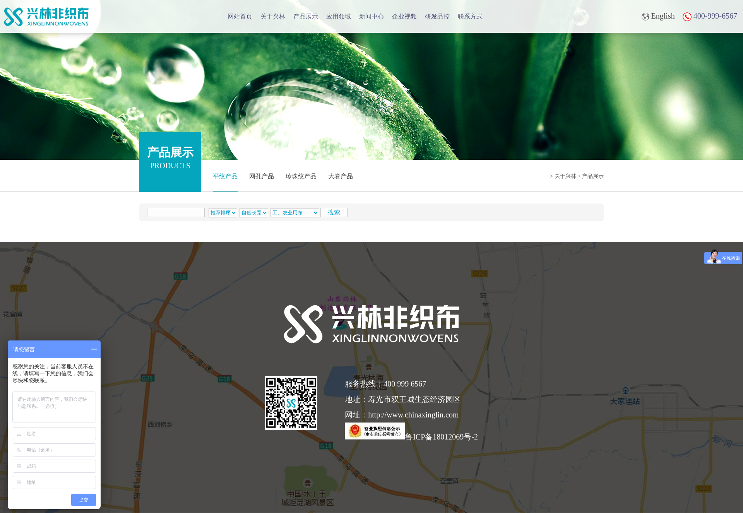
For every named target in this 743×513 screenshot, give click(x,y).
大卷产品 (340, 176)
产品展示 (305, 16)
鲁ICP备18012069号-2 (411, 437)
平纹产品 (225, 176)
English (658, 16)
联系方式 (470, 16)
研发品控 (437, 16)
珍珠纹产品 (301, 176)
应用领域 (338, 16)
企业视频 (404, 16)
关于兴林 (272, 16)
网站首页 (240, 16)
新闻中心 (371, 16)
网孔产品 (261, 176)
